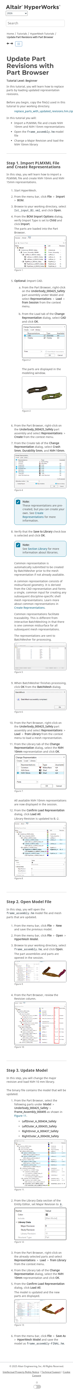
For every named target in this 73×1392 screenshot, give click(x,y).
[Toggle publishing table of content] (18, 43)
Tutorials (22, 34)
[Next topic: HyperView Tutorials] (12, 44)
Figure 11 (20, 1116)
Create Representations (33, 515)
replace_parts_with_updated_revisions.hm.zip (43, 111)
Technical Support (51, 1372)
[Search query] (35, 23)
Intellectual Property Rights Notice (21, 1372)
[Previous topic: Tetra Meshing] (8, 44)
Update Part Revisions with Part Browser (30, 37)
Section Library (37, 549)
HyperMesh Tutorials (42, 34)
